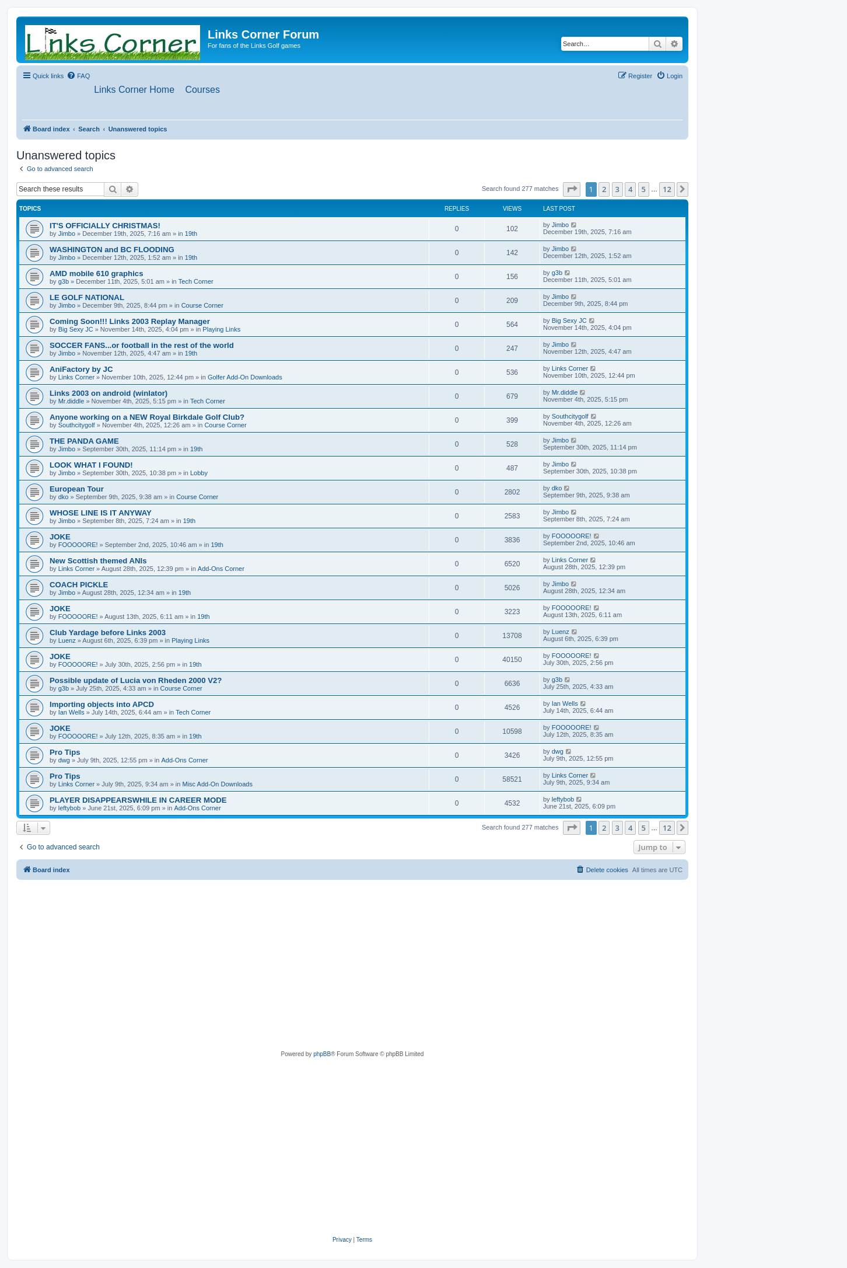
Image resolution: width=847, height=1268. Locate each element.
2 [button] (604, 189)
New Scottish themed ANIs (98, 560)
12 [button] (667, 189)
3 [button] (617, 189)
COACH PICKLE (79, 584)
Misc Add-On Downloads (218, 784)
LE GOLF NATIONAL (87, 297)
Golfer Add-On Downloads (245, 377)
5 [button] (644, 189)
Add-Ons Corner (221, 568)
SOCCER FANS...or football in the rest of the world (142, 345)
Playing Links (221, 329)
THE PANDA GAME (84, 441)
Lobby (199, 472)
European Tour (77, 489)
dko (63, 496)
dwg (64, 760)
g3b (63, 281)
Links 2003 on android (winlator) (108, 393)
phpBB (322, 1054)
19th (191, 233)
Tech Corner (196, 281)
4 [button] (630, 189)
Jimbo (66, 233)
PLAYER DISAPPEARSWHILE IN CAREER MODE (138, 800)
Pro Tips (65, 752)
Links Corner (76, 377)
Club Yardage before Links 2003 (108, 632)
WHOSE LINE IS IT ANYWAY (101, 512)
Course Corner (202, 305)
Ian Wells (71, 712)
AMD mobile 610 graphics (97, 273)
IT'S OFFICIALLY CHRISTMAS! (105, 225)
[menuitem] (78, 76)
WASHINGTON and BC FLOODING (112, 249)
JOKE (60, 536)
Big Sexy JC (75, 329)
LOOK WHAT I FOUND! (91, 465)
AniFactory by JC (81, 369)
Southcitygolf (76, 425)
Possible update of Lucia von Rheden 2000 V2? (136, 680)
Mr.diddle (71, 401)
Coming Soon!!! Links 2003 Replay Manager (130, 321)
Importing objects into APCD (102, 704)
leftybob (69, 807)
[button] (571, 190)
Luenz (67, 640)
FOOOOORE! (78, 544)
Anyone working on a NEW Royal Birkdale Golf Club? (147, 417)
